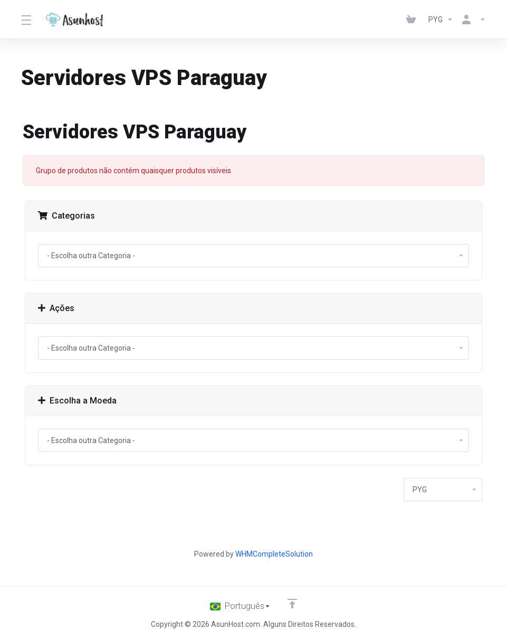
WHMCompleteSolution (274, 554)
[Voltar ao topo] (293, 604)
